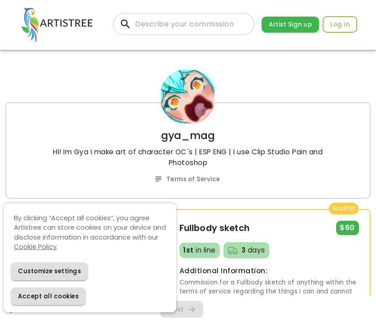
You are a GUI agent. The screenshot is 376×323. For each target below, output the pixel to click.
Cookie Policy (35, 246)
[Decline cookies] (49, 271)
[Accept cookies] (48, 296)
